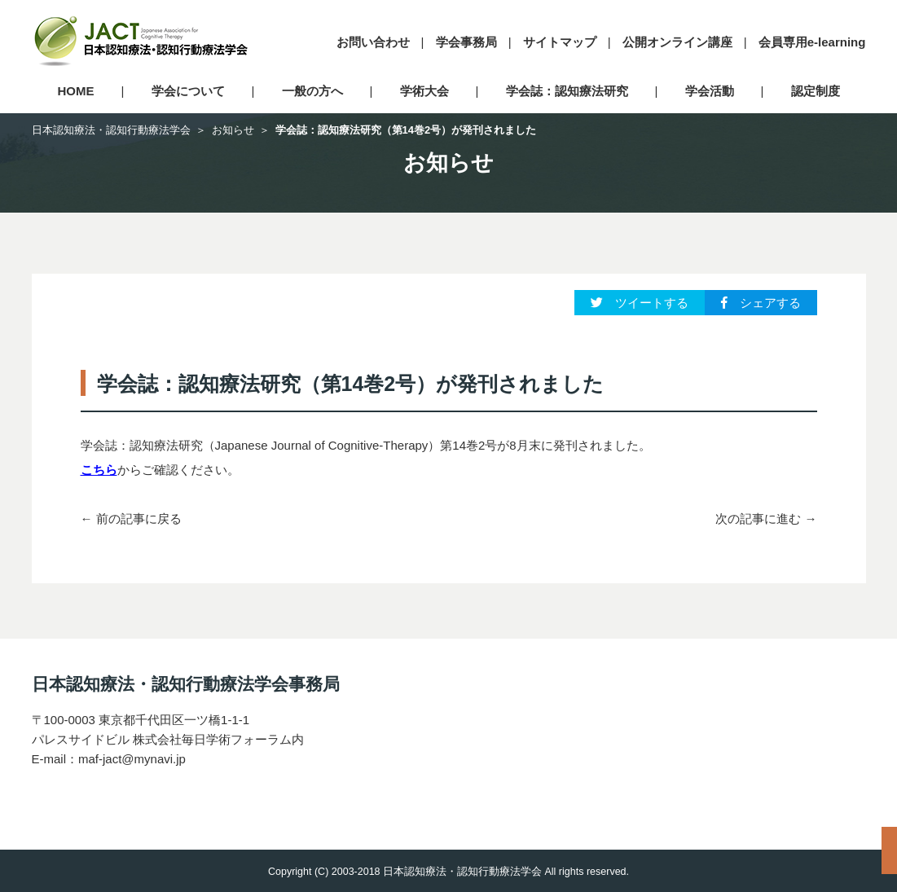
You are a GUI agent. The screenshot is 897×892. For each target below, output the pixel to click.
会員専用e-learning (812, 42)
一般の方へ (312, 91)
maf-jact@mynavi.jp (132, 759)
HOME (76, 91)
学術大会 (424, 91)
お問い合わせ (373, 42)
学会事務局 (466, 42)
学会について (188, 91)
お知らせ (233, 130)
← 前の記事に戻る (131, 518)
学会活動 (709, 91)
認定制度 (815, 91)
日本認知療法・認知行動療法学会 (111, 130)
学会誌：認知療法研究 (567, 91)
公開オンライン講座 (677, 42)
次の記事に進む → (765, 518)
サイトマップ (559, 42)
